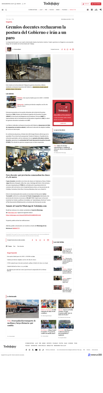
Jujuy (41, 10)
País (46, 10)
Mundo (58, 10)
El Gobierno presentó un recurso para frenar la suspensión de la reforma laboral (26, 270)
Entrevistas (34, 345)
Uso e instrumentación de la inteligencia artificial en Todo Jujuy (69, 349)
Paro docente (20, 246)
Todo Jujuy (8, 19)
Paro (14, 246)
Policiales (64, 10)
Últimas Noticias (33, 10)
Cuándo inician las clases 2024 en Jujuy (17, 266)
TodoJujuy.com (12, 213)
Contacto (88, 349)
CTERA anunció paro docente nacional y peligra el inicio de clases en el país (27, 263)
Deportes (49, 343)
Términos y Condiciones (50, 349)
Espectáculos (42, 345)
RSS (84, 349)
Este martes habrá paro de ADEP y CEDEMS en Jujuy (21, 256)
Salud (65, 343)
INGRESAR (86, 4)
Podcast (27, 345)
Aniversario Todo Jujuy (60, 345)
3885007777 (16, 228)
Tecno (75, 343)
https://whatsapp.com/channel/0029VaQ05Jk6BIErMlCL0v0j (23, 215)
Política (52, 10)
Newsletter (73, 10)
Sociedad (70, 343)
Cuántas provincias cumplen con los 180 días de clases (21, 259)
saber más (63, 123)
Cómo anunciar (95, 349)
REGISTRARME (97, 4)
